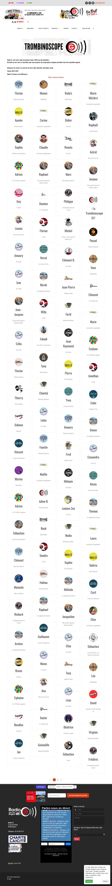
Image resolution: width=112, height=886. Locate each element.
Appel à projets (44, 28)
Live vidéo (20, 3)
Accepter (89, 881)
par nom (52, 77)
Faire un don (86, 28)
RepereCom (17, 877)
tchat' (29, 3)
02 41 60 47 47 (100, 3)
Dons (11, 3)
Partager (41, 786)
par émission (60, 77)
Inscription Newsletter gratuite (78, 795)
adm (9, 879)
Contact (66, 28)
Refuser (105, 881)
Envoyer (77, 839)
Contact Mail (17, 863)
